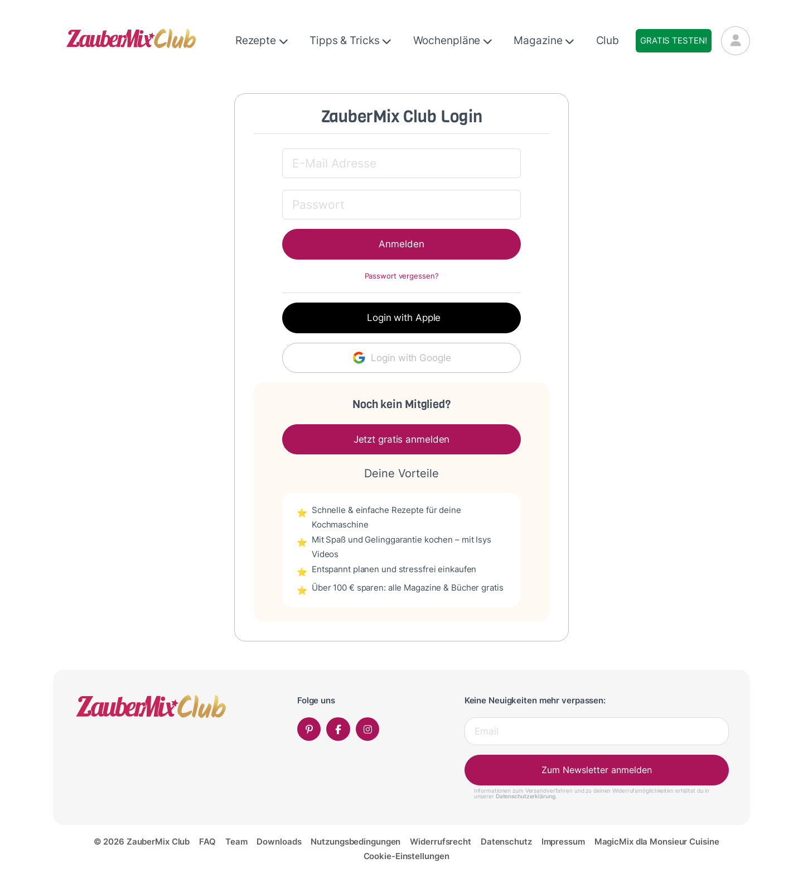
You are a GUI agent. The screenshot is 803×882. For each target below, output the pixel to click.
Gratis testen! (673, 40)
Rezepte (261, 40)
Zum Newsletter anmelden (596, 769)
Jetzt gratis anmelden (402, 439)
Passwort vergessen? (402, 276)
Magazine (544, 40)
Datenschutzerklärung (525, 796)
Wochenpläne (453, 40)
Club (608, 40)
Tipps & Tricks (350, 40)
